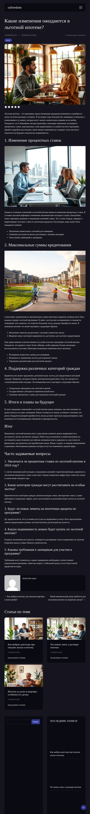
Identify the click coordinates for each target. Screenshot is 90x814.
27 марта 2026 (56, 652)
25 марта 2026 (14, 699)
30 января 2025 (10, 35)
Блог (8, 40)
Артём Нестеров (28, 35)
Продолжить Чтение (16, 658)
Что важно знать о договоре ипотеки (65, 787)
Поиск (36, 722)
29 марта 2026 (14, 652)
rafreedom (14, 7)
